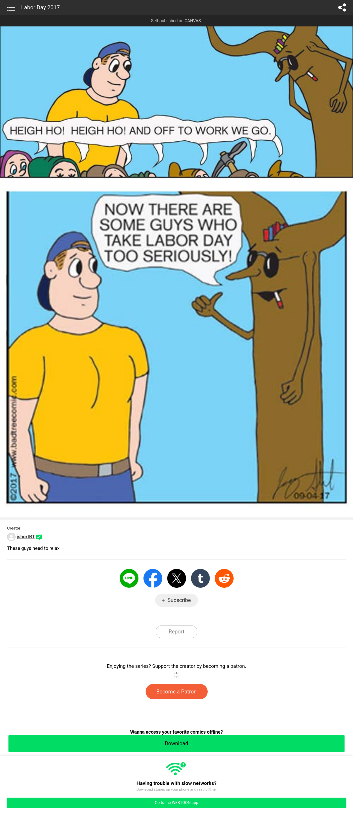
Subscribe (179, 600)
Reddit (224, 578)
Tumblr (200, 578)
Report (176, 631)
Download (176, 743)
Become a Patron (176, 691)
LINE (129, 578)
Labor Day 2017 (40, 7)
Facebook (152, 578)
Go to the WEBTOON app (176, 802)
